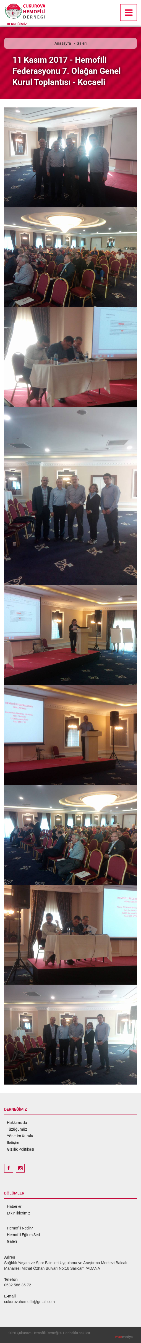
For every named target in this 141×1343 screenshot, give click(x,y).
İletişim (13, 1143)
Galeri (82, 43)
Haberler (14, 1206)
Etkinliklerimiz (18, 1213)
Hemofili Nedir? (20, 1228)
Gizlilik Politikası (20, 1149)
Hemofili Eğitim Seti (23, 1235)
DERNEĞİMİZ (17, 24)
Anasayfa (62, 43)
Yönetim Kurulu (20, 1136)
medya (124, 1337)
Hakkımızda (17, 1123)
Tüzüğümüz (17, 1129)
